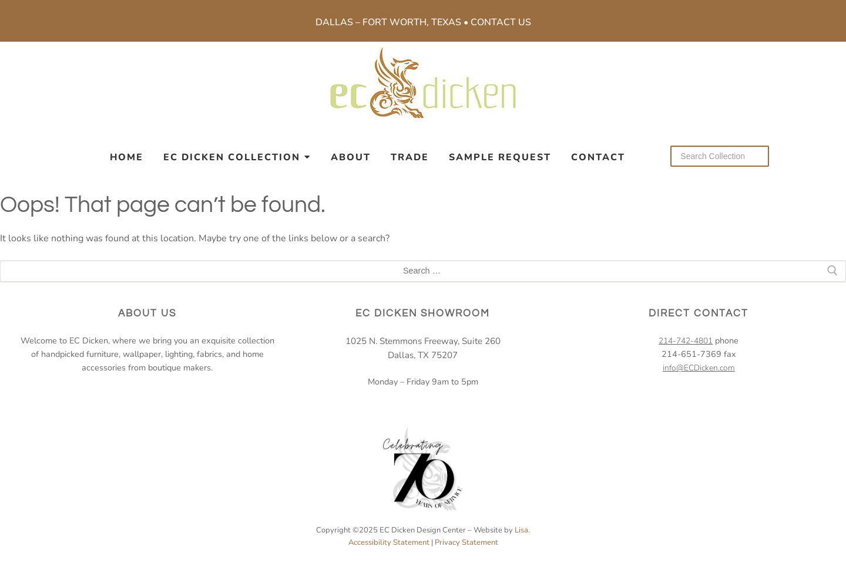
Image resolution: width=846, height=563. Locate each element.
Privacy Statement (466, 542)
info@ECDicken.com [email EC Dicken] (699, 367)
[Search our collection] (719, 156)
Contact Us (501, 22)
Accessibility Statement (388, 542)
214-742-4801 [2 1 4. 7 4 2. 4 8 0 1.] (686, 340)
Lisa (521, 530)
